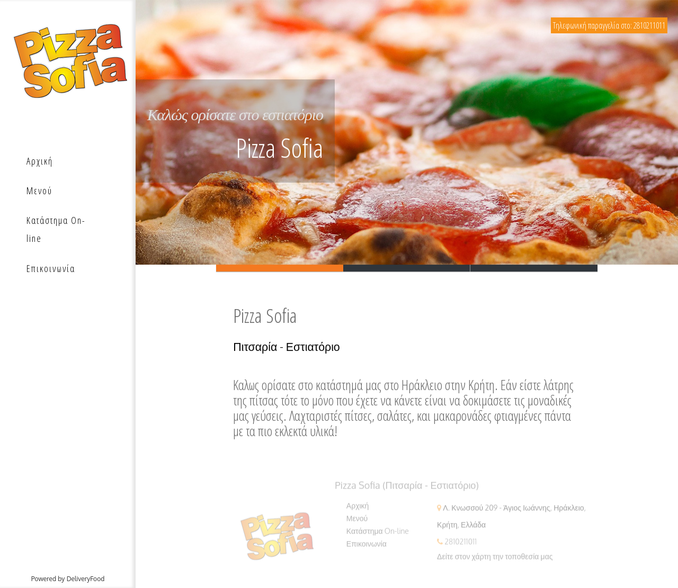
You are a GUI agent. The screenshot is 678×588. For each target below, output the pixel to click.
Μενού (357, 521)
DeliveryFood (86, 579)
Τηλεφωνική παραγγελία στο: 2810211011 (609, 25)
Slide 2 (406, 268)
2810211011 (460, 544)
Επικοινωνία (366, 546)
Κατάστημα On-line (377, 534)
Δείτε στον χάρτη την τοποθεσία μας (494, 559)
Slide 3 (533, 268)
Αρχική (357, 508)
